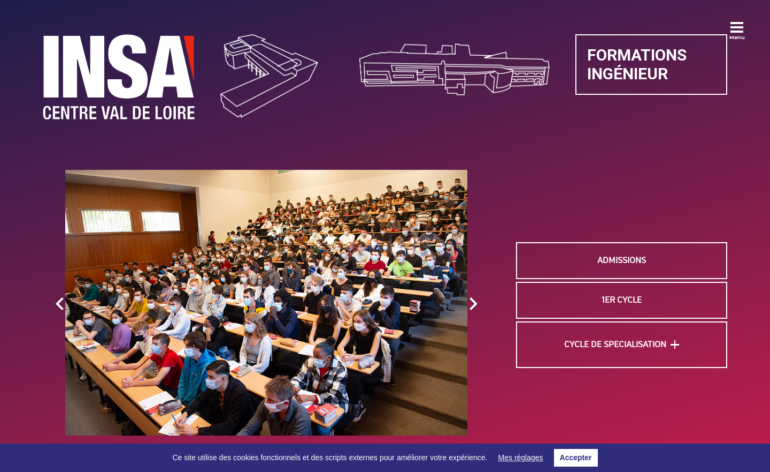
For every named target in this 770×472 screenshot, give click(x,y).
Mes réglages (520, 457)
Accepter (576, 457)
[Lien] (119, 76)
